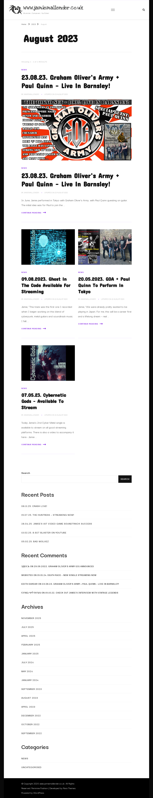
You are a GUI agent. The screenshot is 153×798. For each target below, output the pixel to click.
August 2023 (29, 697)
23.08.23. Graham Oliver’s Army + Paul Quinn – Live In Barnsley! (80, 583)
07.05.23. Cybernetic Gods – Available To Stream (43, 401)
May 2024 (27, 671)
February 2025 (30, 644)
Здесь (25, 566)
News (24, 69)
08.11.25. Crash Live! (34, 506)
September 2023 (31, 689)
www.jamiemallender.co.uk (53, 8)
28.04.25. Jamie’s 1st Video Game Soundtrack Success (56, 523)
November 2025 (31, 618)
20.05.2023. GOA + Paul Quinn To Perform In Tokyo (104, 285)
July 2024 (27, 662)
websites (27, 575)
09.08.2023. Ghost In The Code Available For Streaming (45, 285)
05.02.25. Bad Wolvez (35, 541)
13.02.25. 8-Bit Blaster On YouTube (43, 532)
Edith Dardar (29, 583)
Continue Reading (33, 212)
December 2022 (31, 715)
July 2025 (27, 627)
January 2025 (30, 653)
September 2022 (31, 733)
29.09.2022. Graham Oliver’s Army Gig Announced (64, 566)
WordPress (38, 792)
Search (25, 473)
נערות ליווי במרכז (31, 592)
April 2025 (28, 635)
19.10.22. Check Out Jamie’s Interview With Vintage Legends (81, 592)
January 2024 (30, 680)
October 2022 (30, 724)
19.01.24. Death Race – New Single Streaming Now (67, 575)
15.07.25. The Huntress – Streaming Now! (47, 514)
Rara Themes (69, 788)
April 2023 (28, 706)
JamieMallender (31, 94)
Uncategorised (31, 767)
